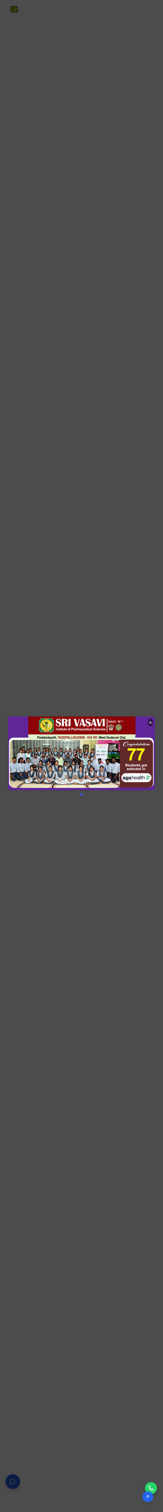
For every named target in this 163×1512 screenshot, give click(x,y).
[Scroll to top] (147, 1496)
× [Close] (150, 722)
